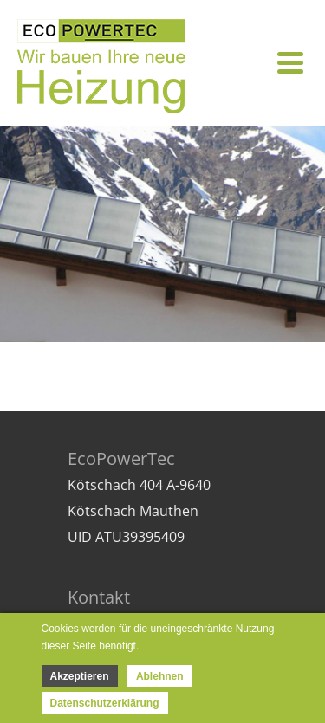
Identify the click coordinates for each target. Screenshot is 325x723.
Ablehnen (160, 676)
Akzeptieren (79, 676)
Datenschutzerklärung (104, 703)
